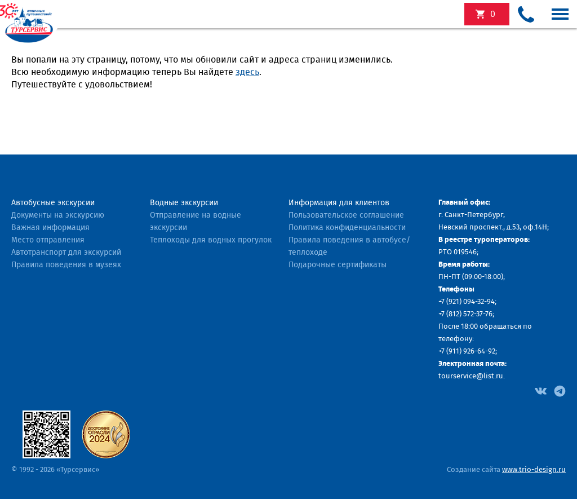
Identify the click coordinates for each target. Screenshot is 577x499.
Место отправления (48, 240)
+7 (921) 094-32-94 (466, 302)
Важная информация (50, 228)
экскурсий (492, 14)
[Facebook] (541, 390)
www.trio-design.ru (534, 470)
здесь (247, 72)
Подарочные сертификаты (337, 265)
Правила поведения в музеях (66, 265)
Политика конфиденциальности (347, 228)
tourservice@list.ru (470, 376)
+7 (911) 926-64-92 (466, 351)
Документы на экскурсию (57, 215)
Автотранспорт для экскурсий (66, 253)
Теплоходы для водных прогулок (211, 240)
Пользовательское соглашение (346, 215)
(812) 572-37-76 (469, 314)
